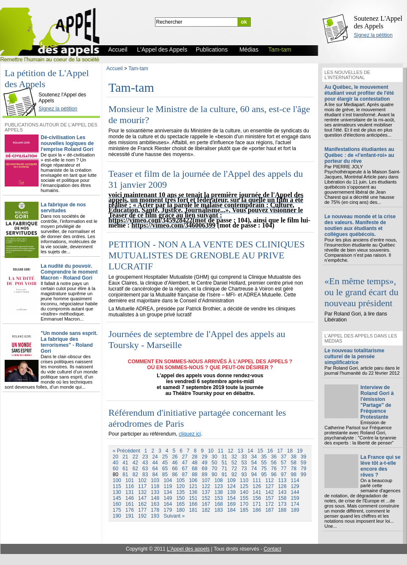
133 (155, 492)
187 (269, 510)
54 (254, 463)
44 (155, 463)
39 (303, 457)
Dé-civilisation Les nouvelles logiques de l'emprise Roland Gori (67, 143)
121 (193, 486)
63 (145, 469)
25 (165, 457)
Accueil (114, 68)
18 (290, 451)
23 (145, 457)
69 (204, 469)
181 (193, 510)
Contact (272, 549)
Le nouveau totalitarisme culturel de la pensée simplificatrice (354, 356)
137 (206, 492)
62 (135, 469)
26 (174, 457)
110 (244, 480)
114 (295, 480)
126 (256, 486)
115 (117, 486)
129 (295, 486)
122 (206, 486)
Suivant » (174, 516)
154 (231, 498)
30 (214, 457)
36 (274, 457)
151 (193, 498)
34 (254, 457)
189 (295, 510)
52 (234, 463)
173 (282, 504)
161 (129, 504)
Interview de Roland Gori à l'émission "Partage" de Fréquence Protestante (377, 402)
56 (274, 463)
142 (269, 492)
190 (117, 516)
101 (129, 480)
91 (224, 474)
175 (117, 510)
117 (142, 486)
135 (180, 492)
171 (256, 504)
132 (142, 492)
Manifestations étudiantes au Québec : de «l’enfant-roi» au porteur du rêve (359, 155)
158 (282, 498)
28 (194, 457)
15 (260, 451)
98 (293, 474)
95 (263, 474)
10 (210, 451)
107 (206, 480)
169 (231, 504)
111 (256, 480)
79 (303, 469)
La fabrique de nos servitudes (63, 208)
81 (125, 474)
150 (180, 498)
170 (244, 504)
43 (145, 463)
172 (269, 504)
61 (125, 469)
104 (167, 480)
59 (303, 463)
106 (193, 480)
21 (125, 457)
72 (234, 469)
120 (180, 486)
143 (282, 492)
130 (117, 492)
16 (270, 451)
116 (129, 486)
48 (194, 463)
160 (117, 504)
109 (231, 480)
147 (142, 498)
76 (274, 469)
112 (269, 480)
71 (224, 469)
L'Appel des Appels (22, 88)
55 (263, 463)
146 (129, 498)
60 (115, 469)
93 (244, 474)
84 (155, 474)
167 (206, 504)
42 (135, 463)
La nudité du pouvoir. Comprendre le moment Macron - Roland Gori (69, 272)
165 (180, 504)
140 (244, 492)
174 (295, 504)
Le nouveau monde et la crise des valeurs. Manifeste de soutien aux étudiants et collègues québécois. (360, 225)
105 (180, 480)
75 (263, 469)
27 (185, 457)
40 (115, 463)
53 (244, 463)
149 (167, 498)
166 (193, 504)
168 (218, 504)
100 (117, 480)
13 (240, 451)
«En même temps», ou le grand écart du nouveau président (361, 292)
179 (167, 510)
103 (155, 480)
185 (244, 510)
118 (155, 486)
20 (115, 457)
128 (282, 486)
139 (231, 492)
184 (231, 510)
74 (254, 469)
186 (256, 510)
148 (155, 498)
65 (165, 469)
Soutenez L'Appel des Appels (378, 22)
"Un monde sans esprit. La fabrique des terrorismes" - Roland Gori (69, 342)
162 (142, 504)
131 (129, 492)
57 (283, 463)
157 (269, 498)
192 (142, 516)
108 (218, 480)
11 (220, 451)
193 (155, 516)
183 (218, 510)
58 (293, 463)
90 (214, 474)
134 (167, 492)
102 (142, 480)
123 (218, 486)
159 (295, 498)
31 (224, 457)
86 (174, 474)
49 (204, 463)
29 (204, 457)
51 (224, 463)
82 (135, 474)
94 (254, 474)
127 (269, 486)
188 (282, 510)
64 (155, 469)
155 (244, 498)
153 (218, 498)
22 (135, 457)
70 (214, 469)
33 (244, 457)
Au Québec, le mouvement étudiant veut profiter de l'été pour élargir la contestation (359, 93)
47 (185, 463)
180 (180, 510)
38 (293, 457)
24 (155, 457)
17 (279, 451)
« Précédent (126, 451)
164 (167, 504)
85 (165, 474)
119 (167, 486)
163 (155, 504)
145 (117, 498)
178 (155, 510)
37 (283, 457)
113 (282, 480)
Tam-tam (138, 68)
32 (234, 457)
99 (303, 474)
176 (129, 510)
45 (165, 463)
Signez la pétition (373, 35)
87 (185, 474)
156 (256, 498)
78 (293, 469)
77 (283, 469)
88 (194, 474)
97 (283, 474)
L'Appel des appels (188, 549)
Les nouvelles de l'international (347, 75)
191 (129, 516)
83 (145, 474)
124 (231, 486)
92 (234, 474)
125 (244, 486)
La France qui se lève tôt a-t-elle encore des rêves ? (380, 466)
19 (299, 451)
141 (256, 492)
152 (206, 498)
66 (174, 469)
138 (218, 492)
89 (204, 474)
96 (274, 474)
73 (244, 469)
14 (250, 451)
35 (263, 457)
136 (193, 492)
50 (214, 463)
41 (125, 463)
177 (142, 510)
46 (174, 463)
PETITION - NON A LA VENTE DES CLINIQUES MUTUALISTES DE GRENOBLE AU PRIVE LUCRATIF (206, 255)
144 (295, 492)
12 (230, 451)
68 (194, 469)
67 (185, 469)
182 (206, 510)
